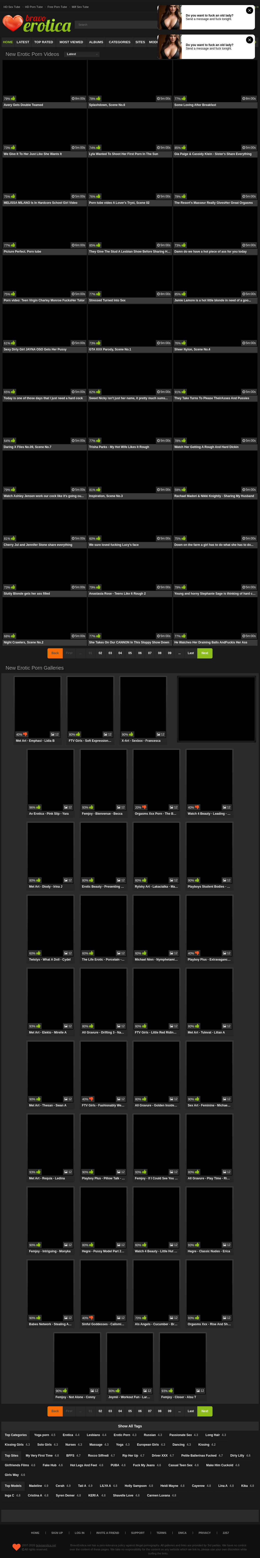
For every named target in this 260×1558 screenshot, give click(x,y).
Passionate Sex (184, 1435)
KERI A (97, 1495)
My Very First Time (42, 1455)
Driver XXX (163, 1455)
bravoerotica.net (46, 1545)
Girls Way (15, 1475)
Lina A (226, 1486)
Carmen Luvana (161, 1495)
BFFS (73, 1455)
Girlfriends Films (20, 1465)
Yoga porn (44, 1435)
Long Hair (216, 1435)
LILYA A (108, 1486)
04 (120, 653)
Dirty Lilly (240, 1455)
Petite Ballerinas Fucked (202, 1455)
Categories (120, 42)
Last (191, 653)
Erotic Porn (125, 1435)
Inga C (12, 1495)
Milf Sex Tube (80, 6)
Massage (99, 1444)
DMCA (182, 1532)
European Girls (151, 1444)
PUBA (118, 1465)
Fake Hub (53, 1465)
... (179, 653)
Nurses (74, 1444)
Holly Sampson (139, 1486)
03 (110, 653)
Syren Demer (68, 1495)
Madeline (38, 1486)
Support (137, 1532)
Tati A (85, 1486)
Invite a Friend (107, 1532)
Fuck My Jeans (147, 1465)
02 (100, 653)
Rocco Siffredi (101, 1455)
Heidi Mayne (172, 1486)
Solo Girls (47, 1444)
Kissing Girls (17, 1444)
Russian (153, 1435)
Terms (162, 1532)
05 (130, 653)
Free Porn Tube (57, 6)
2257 (226, 1532)
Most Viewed (71, 42)
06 (139, 653)
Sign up (57, 1532)
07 (149, 653)
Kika (247, 1486)
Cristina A (38, 1495)
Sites (140, 42)
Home (8, 42)
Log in (255, 6)
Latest (23, 42)
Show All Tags (130, 1426)
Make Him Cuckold (222, 1465)
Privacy (205, 1532)
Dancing (182, 1444)
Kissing (207, 1444)
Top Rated (43, 42)
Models (156, 42)
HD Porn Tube (34, 6)
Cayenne (201, 1486)
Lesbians (96, 1435)
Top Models (13, 1486)
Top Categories (16, 1435)
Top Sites (11, 1455)
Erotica (71, 1435)
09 (169, 653)
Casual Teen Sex (183, 1465)
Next (205, 653)
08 (159, 653)
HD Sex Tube (12, 6)
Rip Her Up (133, 1455)
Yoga (122, 1444)
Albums (96, 42)
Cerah (63, 1486)
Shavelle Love (126, 1495)
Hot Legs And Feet (86, 1465)
